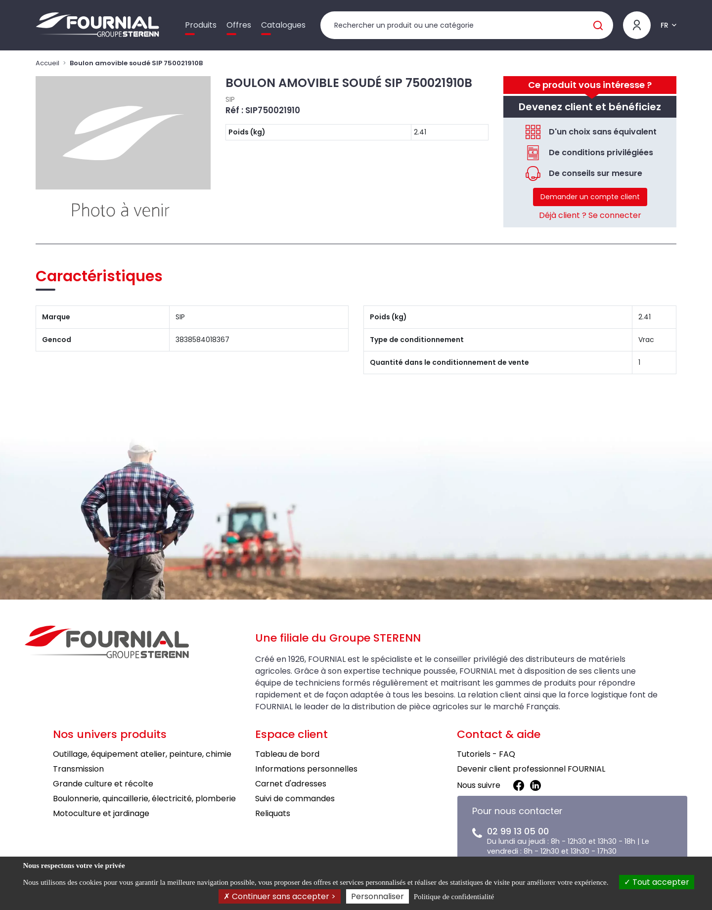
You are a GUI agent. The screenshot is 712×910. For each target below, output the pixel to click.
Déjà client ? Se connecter (590, 215)
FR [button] (664, 25)
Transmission (78, 769)
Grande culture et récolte (103, 783)
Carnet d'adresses (290, 783)
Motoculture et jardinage (101, 813)
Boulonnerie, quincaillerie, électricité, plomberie (144, 798)
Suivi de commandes (295, 798)
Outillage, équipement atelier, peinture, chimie (142, 754)
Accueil (47, 63)
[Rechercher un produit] (466, 25)
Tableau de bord (287, 754)
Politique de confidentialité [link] (454, 897)
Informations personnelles (306, 769)
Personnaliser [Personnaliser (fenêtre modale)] (377, 896)
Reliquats (272, 813)
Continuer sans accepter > (279, 896)
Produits (201, 25)
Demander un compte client (590, 197)
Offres (238, 25)
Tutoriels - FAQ (486, 754)
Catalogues (283, 25)
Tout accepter (656, 882)
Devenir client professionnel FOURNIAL (531, 769)
